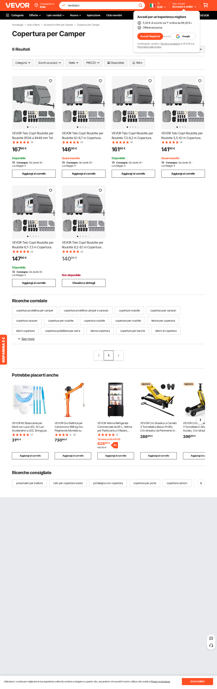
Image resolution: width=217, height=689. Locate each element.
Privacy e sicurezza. (160, 681)
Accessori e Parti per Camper (58, 24)
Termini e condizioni (170, 43)
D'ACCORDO (197, 681)
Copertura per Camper (88, 24)
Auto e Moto (33, 24)
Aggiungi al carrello (34, 173)
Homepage (17, 24)
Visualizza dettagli (83, 282)
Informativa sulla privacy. (149, 46)
